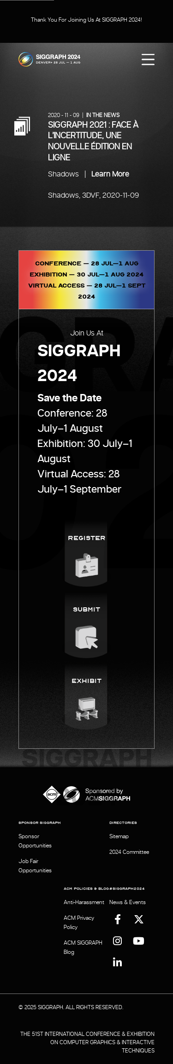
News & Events (127, 902)
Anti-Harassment (84, 902)
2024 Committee (129, 852)
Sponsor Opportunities (35, 841)
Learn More (110, 174)
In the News (102, 115)
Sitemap (119, 836)
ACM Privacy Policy (79, 922)
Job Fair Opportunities (35, 865)
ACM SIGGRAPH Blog (83, 947)
